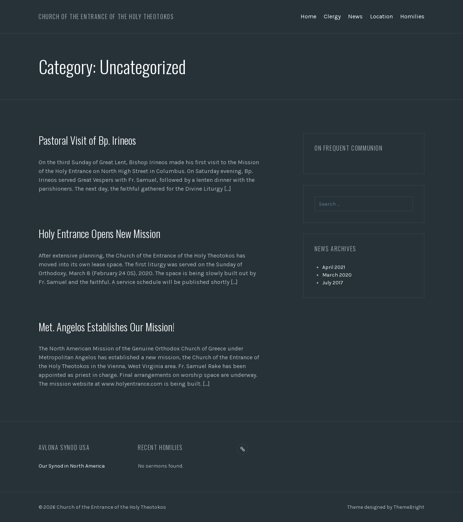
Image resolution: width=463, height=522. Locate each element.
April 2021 (333, 267)
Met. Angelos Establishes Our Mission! (110, 326)
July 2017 (332, 283)
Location (381, 16)
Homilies (412, 16)
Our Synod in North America (72, 466)
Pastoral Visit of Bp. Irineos (90, 140)
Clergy (332, 16)
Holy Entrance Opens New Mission (102, 233)
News (355, 16)
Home (308, 16)
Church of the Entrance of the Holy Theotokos (106, 16)
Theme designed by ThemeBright (385, 507)
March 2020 (337, 275)
